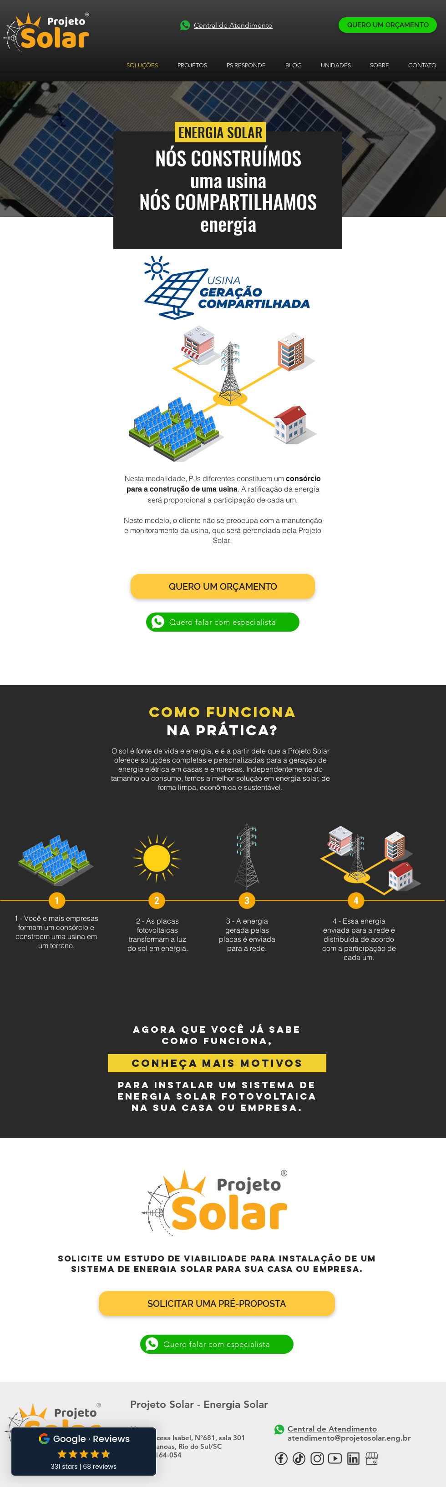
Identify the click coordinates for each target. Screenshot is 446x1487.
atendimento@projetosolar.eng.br (349, 1437)
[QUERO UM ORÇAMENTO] (388, 25)
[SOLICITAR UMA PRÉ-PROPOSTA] (217, 1303)
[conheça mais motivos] (217, 1063)
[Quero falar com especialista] (222, 622)
